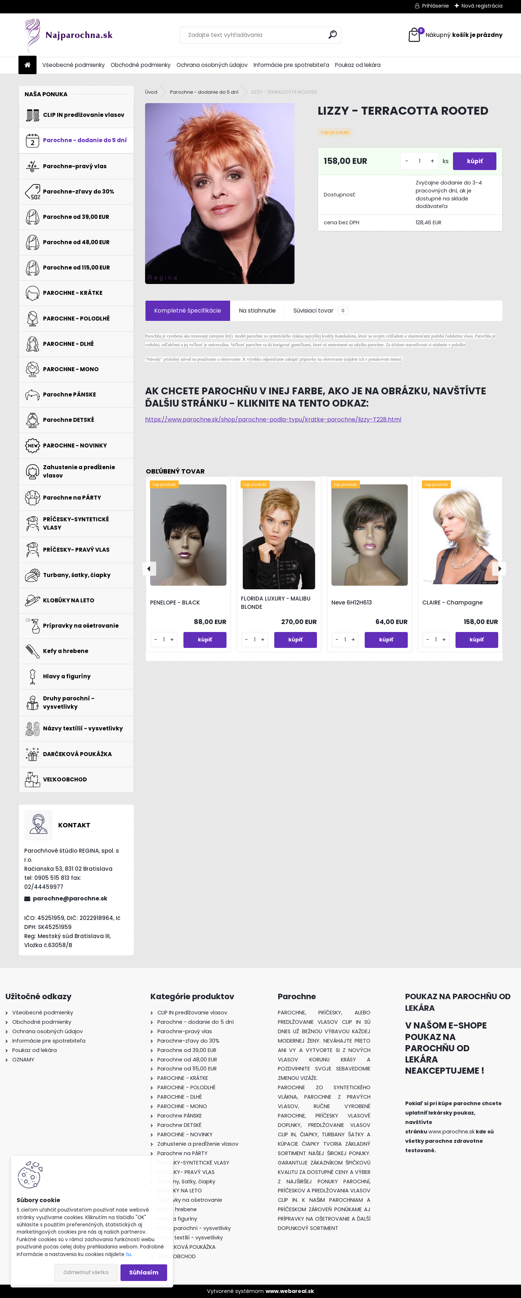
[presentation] (149, 568)
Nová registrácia (482, 5)
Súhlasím (143, 1272)
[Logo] (68, 35)
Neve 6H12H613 (351, 602)
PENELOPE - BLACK (175, 602)
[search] (333, 34)
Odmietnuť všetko (86, 1272)
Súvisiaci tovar (321, 310)
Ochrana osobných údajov (212, 65)
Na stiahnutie (257, 310)
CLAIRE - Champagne (452, 602)
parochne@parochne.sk (70, 898)
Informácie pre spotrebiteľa (291, 65)
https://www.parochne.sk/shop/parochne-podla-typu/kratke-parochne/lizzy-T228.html (273, 419)
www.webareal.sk (290, 1291)
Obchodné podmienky (141, 65)
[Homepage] (27, 65)
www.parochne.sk (451, 1131)
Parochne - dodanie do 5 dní (204, 92)
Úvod (151, 92)
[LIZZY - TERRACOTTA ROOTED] (219, 193)
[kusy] (418, 161)
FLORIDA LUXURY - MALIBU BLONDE (275, 603)
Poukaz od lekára (358, 65)
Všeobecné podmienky (73, 65)
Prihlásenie (435, 5)
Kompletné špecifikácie (187, 310)
